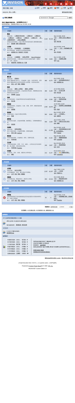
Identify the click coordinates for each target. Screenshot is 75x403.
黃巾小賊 (13, 133)
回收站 (17, 78)
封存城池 (6, 188)
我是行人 (59, 173)
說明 (38, 8)
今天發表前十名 (40, 210)
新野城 (9, 119)
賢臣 (19, 84)
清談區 (9, 177)
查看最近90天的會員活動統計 (41, 252)
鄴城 (8, 34)
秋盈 (12, 116)
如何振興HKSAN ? (22, 22)
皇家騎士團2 (62, 59)
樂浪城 (9, 136)
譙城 (8, 87)
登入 (10, 12)
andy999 (59, 139)
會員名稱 (24, 225)
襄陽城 (9, 104)
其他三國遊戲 (21, 40)
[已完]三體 (62, 90)
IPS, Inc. (50, 266)
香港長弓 (21, 52)
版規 (11, 8)
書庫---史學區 (29, 89)
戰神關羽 (9, 233)
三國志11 (18, 38)
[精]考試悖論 (62, 99)
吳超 (58, 109)
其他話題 (6, 162)
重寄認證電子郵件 (67, 12)
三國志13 (37, 36)
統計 (71, 8)
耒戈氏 (26, 52)
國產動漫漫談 (63, 137)
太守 (16, 84)
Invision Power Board (35, 266)
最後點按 (18, 225)
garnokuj (43, 245)
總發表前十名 (50, 210)
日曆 (64, 8)
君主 (12, 84)
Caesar (18, 94)
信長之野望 (26, 57)
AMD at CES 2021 (64, 121)
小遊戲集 (17, 57)
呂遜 (25, 62)
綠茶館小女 (14, 52)
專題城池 (6, 70)
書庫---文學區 (19, 89)
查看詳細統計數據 (38, 250)
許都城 (9, 151)
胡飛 (17, 43)
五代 (58, 147)
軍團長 (23, 84)
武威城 (9, 127)
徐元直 (59, 92)
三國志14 (29, 36)
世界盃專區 (18, 129)
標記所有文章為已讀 (67, 258)
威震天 (59, 116)
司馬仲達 (13, 139)
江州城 (9, 46)
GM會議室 (18, 48)
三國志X (26, 38)
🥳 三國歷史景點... (64, 152)
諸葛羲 (13, 94)
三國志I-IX (34, 38)
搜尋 (44, 8)
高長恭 (13, 124)
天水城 (9, 142)
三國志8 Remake (20, 36)
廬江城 (9, 76)
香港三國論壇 (8, 17)
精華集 (9, 195)
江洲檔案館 (26, 48)
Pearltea (19, 148)
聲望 (58, 8)
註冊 (14, 12)
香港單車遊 (62, 145)
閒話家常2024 (63, 178)
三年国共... (62, 114)
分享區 (9, 168)
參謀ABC (14, 62)
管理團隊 (23, 210)
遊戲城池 (6, 27)
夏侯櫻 (13, 43)
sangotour (60, 154)
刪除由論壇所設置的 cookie (52, 258)
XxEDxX (19, 133)
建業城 (9, 55)
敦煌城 (9, 112)
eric (58, 61)
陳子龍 (59, 41)
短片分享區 (18, 170)
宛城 (8, 97)
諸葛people (22, 43)
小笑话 (61, 171)
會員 (51, 8)
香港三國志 (6, 8)
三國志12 (11, 38)
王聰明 (18, 253)
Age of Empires (35, 57)
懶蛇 (58, 123)
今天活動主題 (31, 210)
